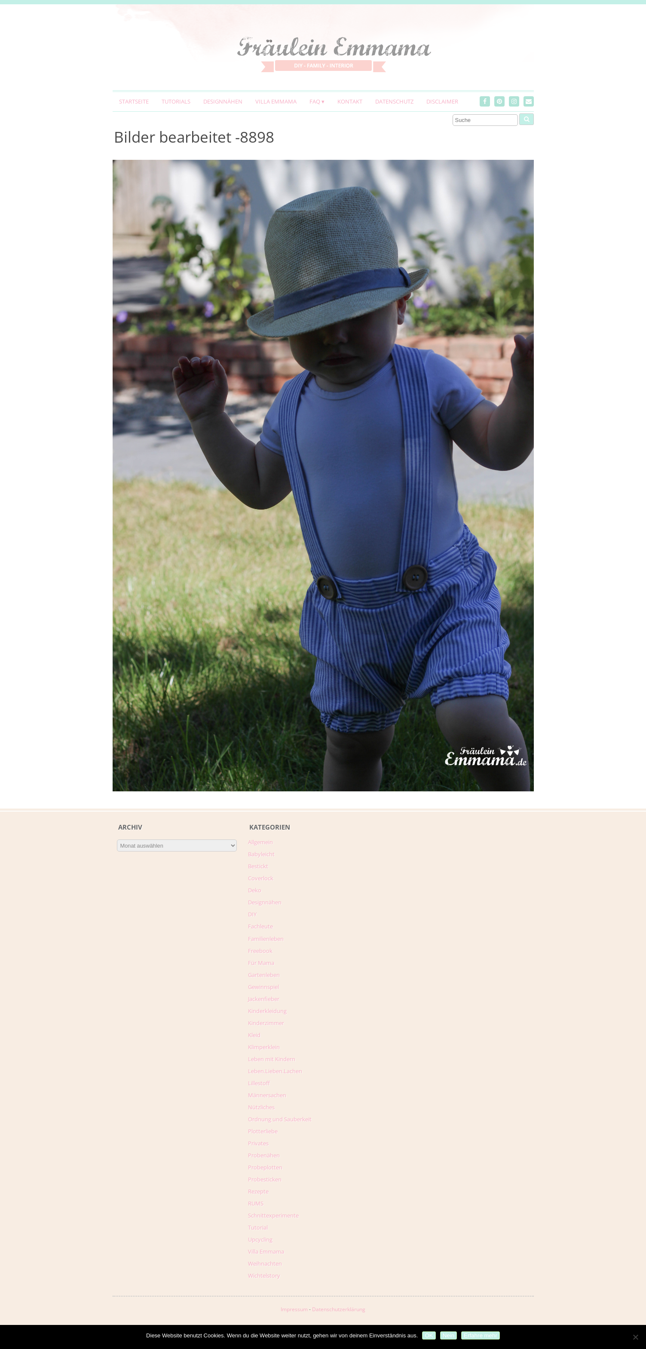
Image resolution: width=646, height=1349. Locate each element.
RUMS (255, 1203)
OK (429, 1335)
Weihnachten (265, 1263)
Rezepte (258, 1191)
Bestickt (258, 866)
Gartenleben (264, 975)
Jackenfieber (263, 999)
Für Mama (261, 963)
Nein (448, 1335)
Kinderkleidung (267, 1011)
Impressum (294, 1309)
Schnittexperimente (273, 1215)
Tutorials (176, 101)
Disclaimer (442, 101)
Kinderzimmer (266, 1023)
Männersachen (267, 1095)
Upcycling (260, 1239)
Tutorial (258, 1227)
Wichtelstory (264, 1275)
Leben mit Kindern (271, 1059)
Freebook (260, 951)
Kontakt (349, 101)
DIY (252, 914)
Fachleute (260, 926)
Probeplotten (265, 1167)
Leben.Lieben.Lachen (275, 1071)
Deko (254, 890)
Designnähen (222, 101)
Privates (258, 1143)
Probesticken (265, 1179)
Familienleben (266, 939)
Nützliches (261, 1107)
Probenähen (264, 1155)
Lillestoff (259, 1083)
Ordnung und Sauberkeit (280, 1119)
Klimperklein (264, 1047)
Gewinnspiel (263, 987)
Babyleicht (261, 854)
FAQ (314, 101)
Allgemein (260, 842)
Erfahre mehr (480, 1335)
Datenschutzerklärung (338, 1309)
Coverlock (260, 878)
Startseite (134, 101)
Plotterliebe (263, 1131)
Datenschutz (394, 101)
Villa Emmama (276, 101)
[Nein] (635, 1337)
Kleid (254, 1035)
